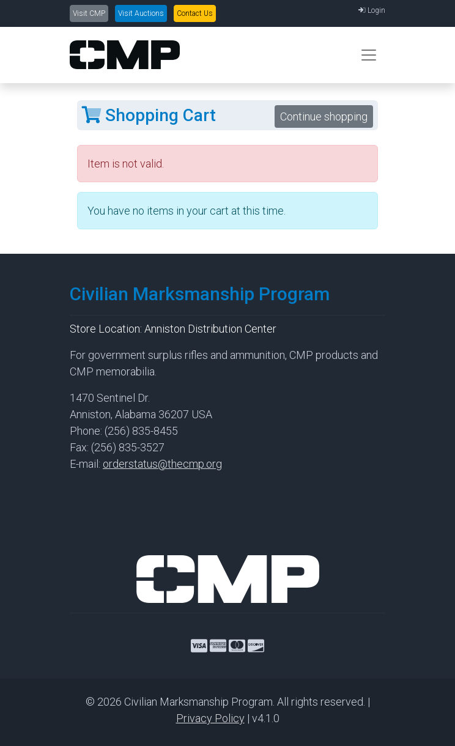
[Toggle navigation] (368, 55)
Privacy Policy (210, 718)
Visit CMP (89, 13)
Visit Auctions (141, 13)
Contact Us (195, 13)
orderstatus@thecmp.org (162, 463)
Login (371, 10)
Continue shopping (324, 116)
